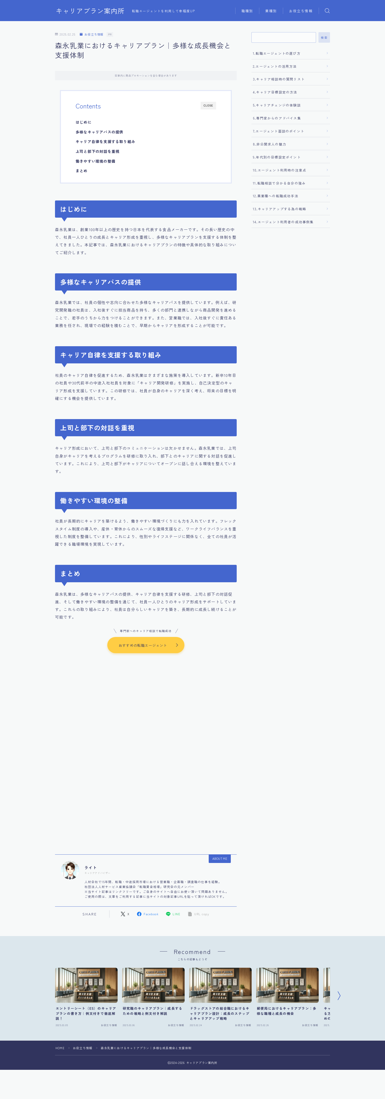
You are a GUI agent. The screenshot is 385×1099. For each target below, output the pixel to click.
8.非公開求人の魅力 (269, 144)
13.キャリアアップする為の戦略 (279, 208)
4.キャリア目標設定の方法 (275, 92)
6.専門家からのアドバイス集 (277, 118)
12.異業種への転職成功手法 (275, 195)
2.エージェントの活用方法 (275, 66)
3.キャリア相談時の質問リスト (279, 79)
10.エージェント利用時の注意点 (279, 170)
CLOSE (208, 105)
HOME (60, 1048)
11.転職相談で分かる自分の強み (279, 183)
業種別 (271, 10)
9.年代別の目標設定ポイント (277, 157)
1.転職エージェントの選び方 (277, 53)
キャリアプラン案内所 (90, 10)
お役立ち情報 (301, 10)
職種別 (247, 10)
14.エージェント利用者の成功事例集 (283, 221)
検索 (324, 38)
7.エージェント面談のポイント (278, 131)
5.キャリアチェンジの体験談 (277, 105)
